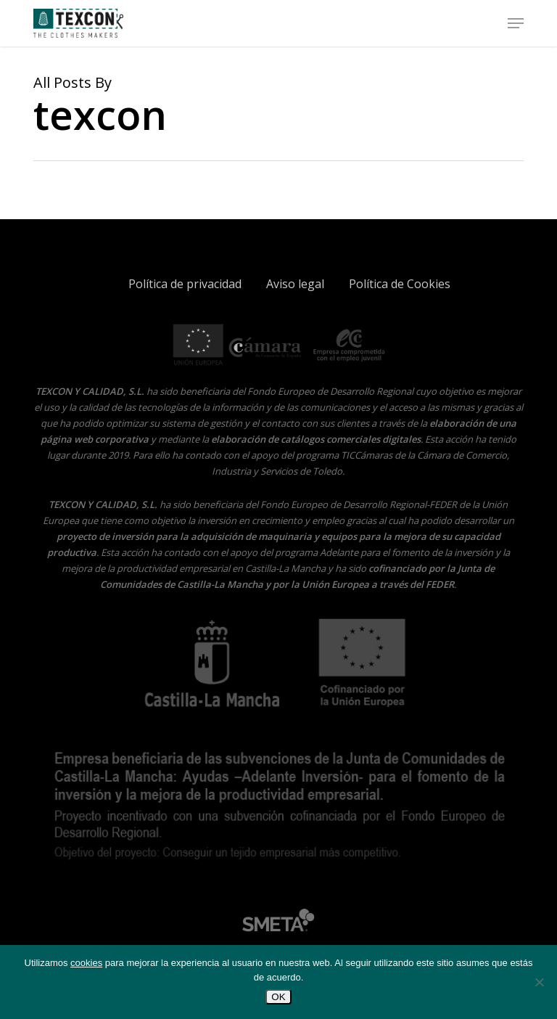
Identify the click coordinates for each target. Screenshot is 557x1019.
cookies (86, 962)
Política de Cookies (399, 284)
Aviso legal (295, 284)
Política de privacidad (185, 284)
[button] (516, 23)
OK (278, 996)
